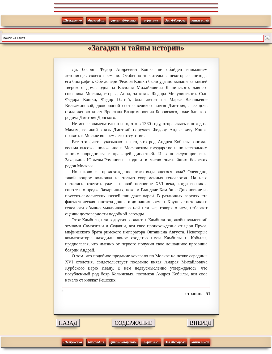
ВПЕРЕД (200, 323)
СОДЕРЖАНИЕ (133, 323)
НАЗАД (68, 323)
